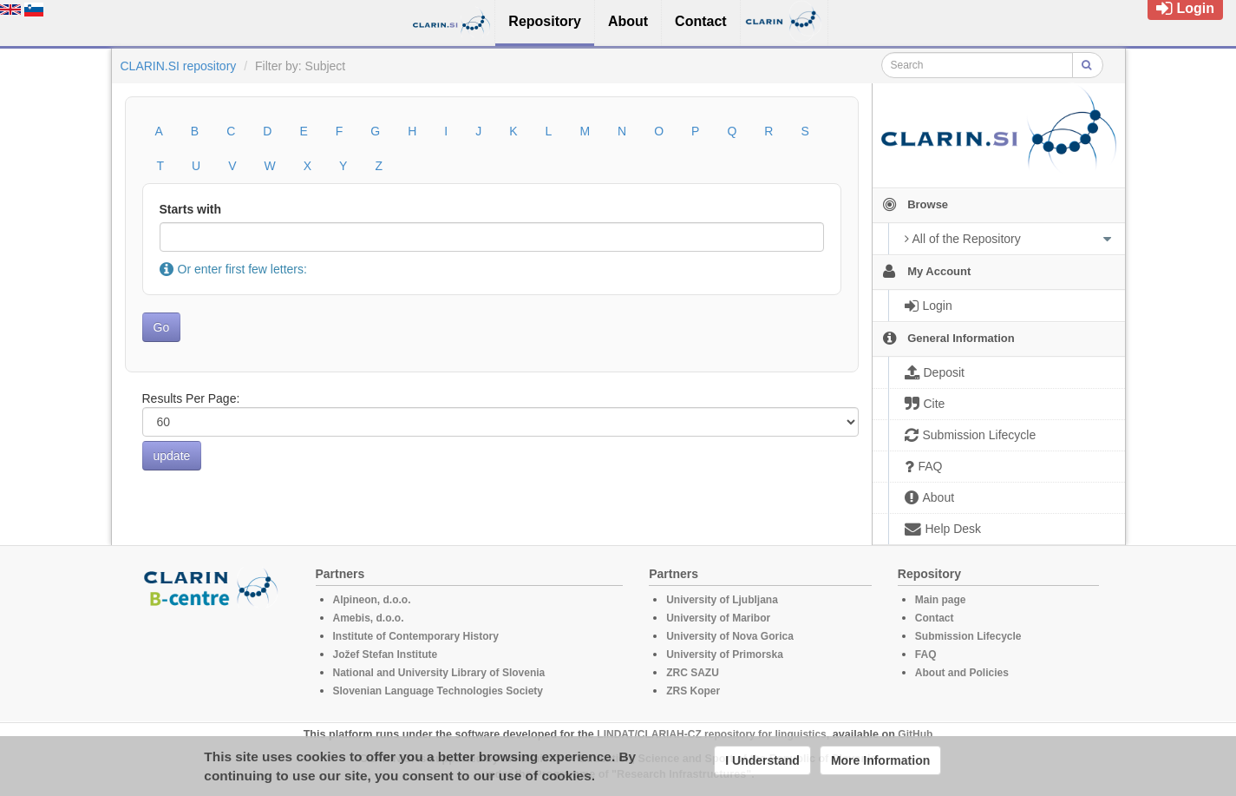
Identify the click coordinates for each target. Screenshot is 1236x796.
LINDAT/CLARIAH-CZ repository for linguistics (711, 734)
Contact (934, 618)
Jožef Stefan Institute (385, 654)
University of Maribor (718, 618)
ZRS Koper (693, 691)
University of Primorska (724, 654)
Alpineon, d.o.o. (372, 600)
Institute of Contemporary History (416, 636)
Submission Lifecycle (968, 636)
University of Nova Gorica (730, 636)
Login (1185, 8)
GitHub (915, 734)
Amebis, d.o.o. (368, 618)
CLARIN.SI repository (179, 66)
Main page (940, 600)
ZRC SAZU (692, 673)
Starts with (191, 209)
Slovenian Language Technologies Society (438, 691)
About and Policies (962, 673)
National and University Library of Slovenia (439, 673)
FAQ (926, 654)
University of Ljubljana (722, 600)
